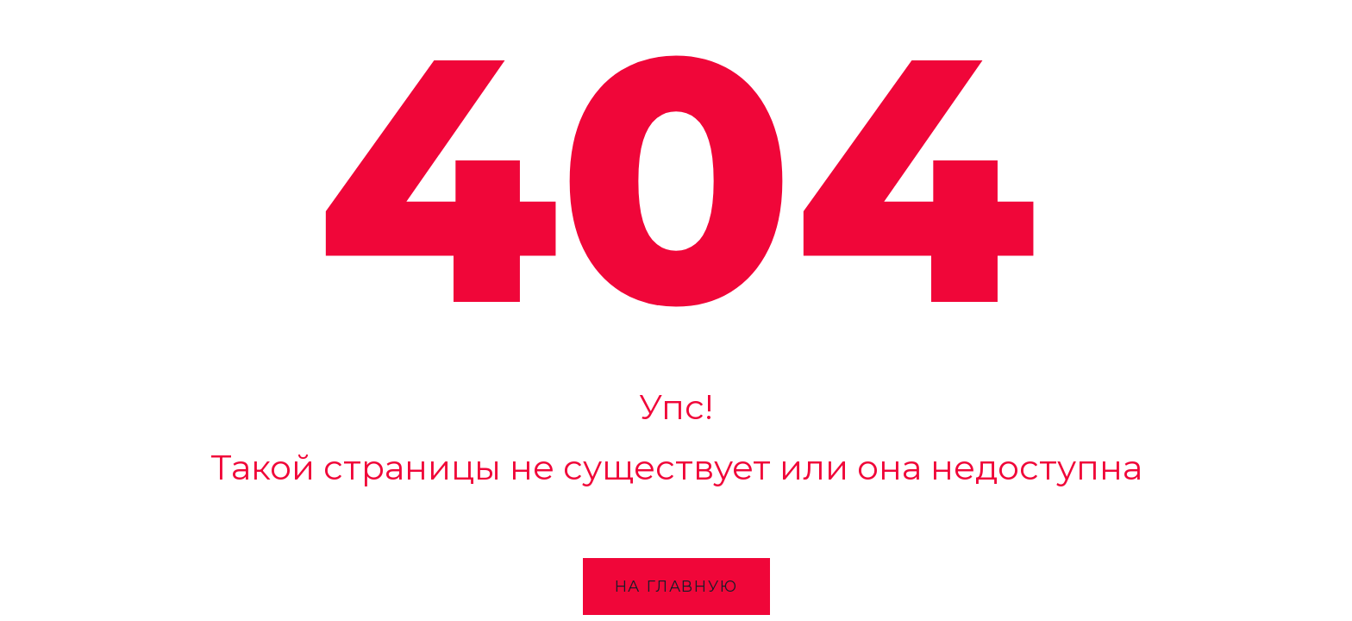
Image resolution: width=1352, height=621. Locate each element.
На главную (676, 586)
